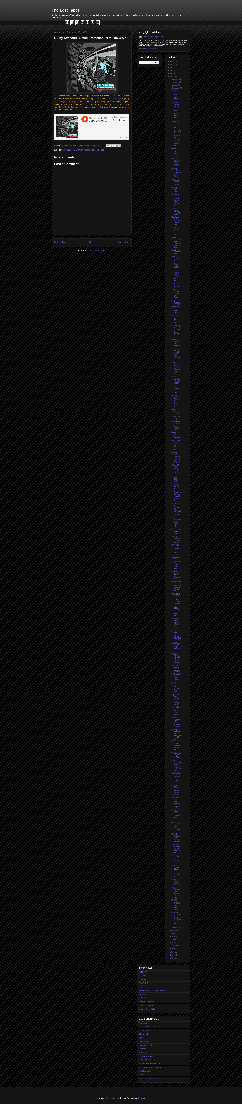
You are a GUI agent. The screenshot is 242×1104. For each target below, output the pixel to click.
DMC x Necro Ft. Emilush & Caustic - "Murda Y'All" (176, 586)
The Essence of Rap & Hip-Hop (150, 1067)
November (175, 82)
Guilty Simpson (68, 150)
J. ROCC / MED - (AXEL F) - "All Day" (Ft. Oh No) (176, 744)
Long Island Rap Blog (146, 1045)
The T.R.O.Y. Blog (145, 1071)
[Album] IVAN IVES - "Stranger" (176, 189)
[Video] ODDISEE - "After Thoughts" (176, 755)
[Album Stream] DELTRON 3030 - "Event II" (175, 380)
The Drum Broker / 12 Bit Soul (149, 1063)
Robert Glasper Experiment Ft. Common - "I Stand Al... (175, 368)
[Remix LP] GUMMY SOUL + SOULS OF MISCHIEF (175, 871)
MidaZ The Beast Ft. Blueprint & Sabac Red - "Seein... (175, 904)
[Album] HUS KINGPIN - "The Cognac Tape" (175, 425)
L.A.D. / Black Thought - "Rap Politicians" (176, 646)
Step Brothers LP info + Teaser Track (175, 293)
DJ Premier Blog (144, 1034)
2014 (172, 73)
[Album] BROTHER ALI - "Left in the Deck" (175, 837)
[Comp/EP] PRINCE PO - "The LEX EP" (176, 211)
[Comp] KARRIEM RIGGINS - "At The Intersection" (176, 495)
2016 (172, 67)
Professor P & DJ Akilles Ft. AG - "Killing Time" (175, 95)
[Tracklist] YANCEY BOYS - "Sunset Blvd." (175, 162)
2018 (172, 61)
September (176, 88)
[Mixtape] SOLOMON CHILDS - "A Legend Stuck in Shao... (176, 918)
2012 (172, 952)
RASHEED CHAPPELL (147, 1001)
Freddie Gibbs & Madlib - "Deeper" (175, 882)
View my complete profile (147, 48)
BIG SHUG (143, 976)
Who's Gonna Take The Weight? (150, 1078)
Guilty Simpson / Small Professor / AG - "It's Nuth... (176, 765)
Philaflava (142, 1052)
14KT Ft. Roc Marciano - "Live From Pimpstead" (176, 445)
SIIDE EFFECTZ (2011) (147, 1009)
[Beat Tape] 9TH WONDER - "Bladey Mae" (176, 220)
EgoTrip (141, 1038)
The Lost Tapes (66, 10)
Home (92, 242)
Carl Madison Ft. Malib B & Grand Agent (176, 710)
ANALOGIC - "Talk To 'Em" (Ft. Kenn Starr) (175, 276)
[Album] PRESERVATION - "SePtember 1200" (176, 733)
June (173, 933)
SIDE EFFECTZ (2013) (147, 1005)
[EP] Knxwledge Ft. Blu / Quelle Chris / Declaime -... (175, 353)
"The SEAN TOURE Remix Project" (175, 182)
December (175, 79)
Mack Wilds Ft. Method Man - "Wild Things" (175, 549)
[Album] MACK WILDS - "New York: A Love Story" (175, 401)
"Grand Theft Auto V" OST (175, 531)
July (173, 930)
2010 (172, 958)
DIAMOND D (143, 983)
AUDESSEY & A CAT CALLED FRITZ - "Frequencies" (176, 140)
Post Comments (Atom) (97, 250)
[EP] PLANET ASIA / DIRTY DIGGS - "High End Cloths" (176, 635)
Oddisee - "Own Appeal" (175, 285)
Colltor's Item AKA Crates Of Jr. (150, 1027)
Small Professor (83, 150)
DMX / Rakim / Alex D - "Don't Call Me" (176, 309)
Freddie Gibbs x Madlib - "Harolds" (175, 342)
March (174, 942)
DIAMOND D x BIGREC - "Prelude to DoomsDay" (176, 127)
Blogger (141, 1098)
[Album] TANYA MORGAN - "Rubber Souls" (176, 172)
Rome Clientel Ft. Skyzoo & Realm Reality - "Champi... (176, 263)
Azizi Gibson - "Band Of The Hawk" (175, 389)
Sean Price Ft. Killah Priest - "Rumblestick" (176, 848)
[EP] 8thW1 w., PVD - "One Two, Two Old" (175, 231)
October (175, 85)
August (174, 927)
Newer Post (60, 242)
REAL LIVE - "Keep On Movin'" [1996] (175, 116)
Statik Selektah (97, 150)
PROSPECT (143, 998)
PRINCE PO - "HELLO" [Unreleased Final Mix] (176, 106)
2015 (172, 70)
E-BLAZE (142, 987)
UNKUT (141, 1075)
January (175, 948)
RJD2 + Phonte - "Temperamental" (175, 539)
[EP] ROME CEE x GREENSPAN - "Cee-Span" (175, 610)
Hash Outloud (143, 1041)
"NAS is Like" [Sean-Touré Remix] (176, 676)
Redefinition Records (146, 1056)
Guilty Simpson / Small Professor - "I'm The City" (176, 522)
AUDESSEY (143, 972)
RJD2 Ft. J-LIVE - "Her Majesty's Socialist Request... (176, 802)
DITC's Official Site (145, 1030)
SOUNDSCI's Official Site (147, 1060)
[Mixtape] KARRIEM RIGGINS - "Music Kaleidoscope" (176, 623)
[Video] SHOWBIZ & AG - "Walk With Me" (175, 151)
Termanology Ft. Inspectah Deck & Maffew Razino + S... (175, 200)
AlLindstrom (143, 1023)
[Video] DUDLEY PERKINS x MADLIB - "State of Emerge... (176, 242)
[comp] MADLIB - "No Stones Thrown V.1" (175, 687)
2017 (172, 64)
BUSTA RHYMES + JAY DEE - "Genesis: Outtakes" (176, 722)
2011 (172, 955)
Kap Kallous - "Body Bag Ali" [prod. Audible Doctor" (176, 699)
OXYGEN (142, 994)
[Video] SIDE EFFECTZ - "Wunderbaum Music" (176, 814)
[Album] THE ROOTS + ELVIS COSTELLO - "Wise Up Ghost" (176, 598)
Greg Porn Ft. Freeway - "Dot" (176, 252)
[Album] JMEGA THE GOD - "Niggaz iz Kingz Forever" (176, 457)
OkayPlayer (143, 1049)
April (173, 939)
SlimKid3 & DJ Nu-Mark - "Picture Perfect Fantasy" (175, 789)
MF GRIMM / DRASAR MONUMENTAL (152, 990)
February (175, 945)
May (173, 936)
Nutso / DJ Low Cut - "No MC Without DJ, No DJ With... (176, 469)
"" (115, 98)
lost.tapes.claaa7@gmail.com (153, 37)
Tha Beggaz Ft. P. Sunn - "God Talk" (175, 319)
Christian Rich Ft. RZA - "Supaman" (175, 575)
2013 (172, 76)
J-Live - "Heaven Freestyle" (176, 302)
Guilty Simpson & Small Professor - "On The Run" (175, 892)
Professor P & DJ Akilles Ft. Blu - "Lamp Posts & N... (175, 482)
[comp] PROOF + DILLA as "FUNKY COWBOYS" (176, 826)
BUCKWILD (143, 979)
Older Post (123, 242)
